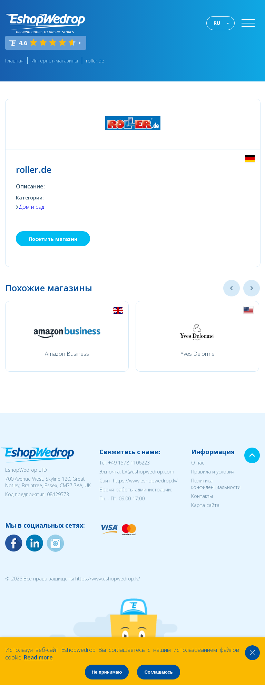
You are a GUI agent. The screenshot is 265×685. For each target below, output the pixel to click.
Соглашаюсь (159, 672)
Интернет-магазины (54, 60)
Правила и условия (212, 471)
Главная (14, 60)
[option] (67, 336)
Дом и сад (31, 207)
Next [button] (251, 288)
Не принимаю (107, 672)
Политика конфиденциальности (216, 483)
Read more (38, 657)
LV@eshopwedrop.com (148, 471)
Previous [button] (231, 288)
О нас (197, 462)
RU (217, 23)
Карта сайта (205, 505)
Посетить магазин (53, 239)
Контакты (202, 496)
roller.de (95, 60)
